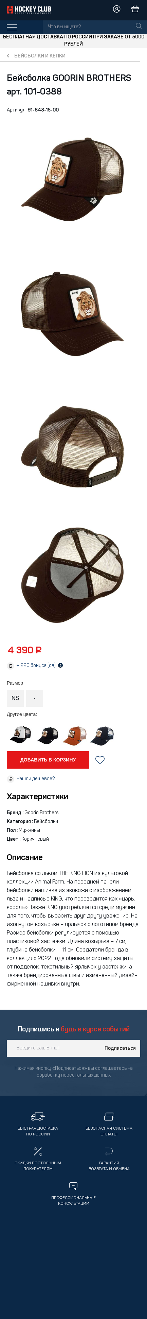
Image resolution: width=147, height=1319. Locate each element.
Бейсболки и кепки (40, 56)
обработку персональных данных (74, 1075)
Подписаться (120, 1048)
